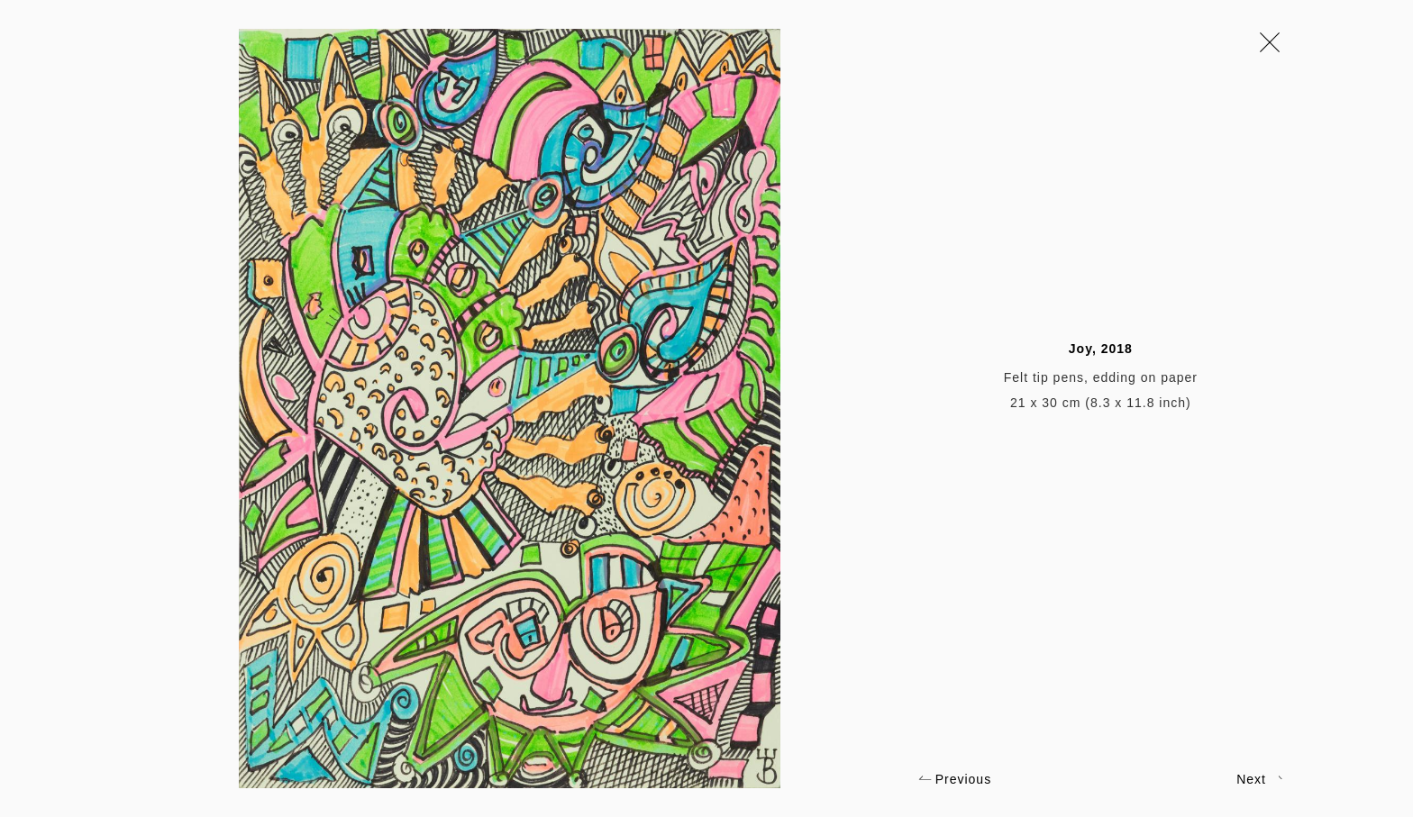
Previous (954, 779)
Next (1259, 779)
